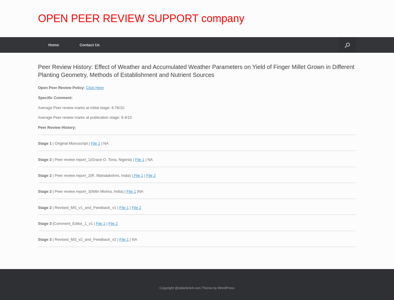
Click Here (95, 87)
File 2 (151, 175)
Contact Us (90, 45)
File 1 (95, 143)
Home (53, 45)
